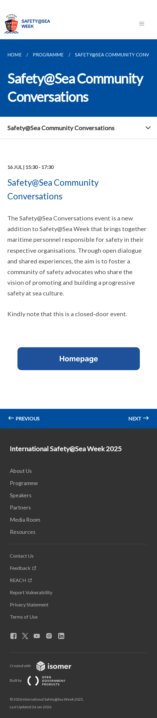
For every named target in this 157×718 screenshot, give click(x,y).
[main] (78, 233)
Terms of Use (24, 617)
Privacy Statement (29, 604)
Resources (23, 531)
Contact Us (22, 556)
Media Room (25, 519)
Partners (20, 507)
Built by (42, 680)
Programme (24, 483)
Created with (45, 665)
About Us (21, 470)
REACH (18, 580)
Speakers (21, 495)
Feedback (20, 568)
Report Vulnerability (31, 592)
